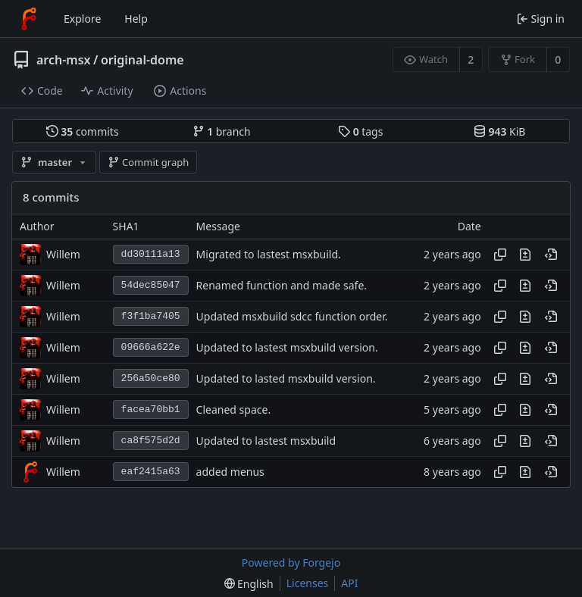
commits (82, 131)
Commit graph (148, 162)
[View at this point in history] (551, 254)
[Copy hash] (500, 254)
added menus (230, 471)
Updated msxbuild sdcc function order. (292, 316)
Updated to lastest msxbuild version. (287, 347)
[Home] (29, 19)
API (349, 583)
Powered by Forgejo (291, 562)
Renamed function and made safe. (281, 285)
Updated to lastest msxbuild (266, 440)
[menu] (249, 584)
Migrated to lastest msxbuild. (268, 254)
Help (136, 18)
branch (221, 131)
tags (360, 131)
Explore (82, 18)
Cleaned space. (233, 409)
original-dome (142, 59)
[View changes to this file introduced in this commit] (525, 254)
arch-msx (63, 59)
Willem (63, 254)
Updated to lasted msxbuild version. (286, 378)
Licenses (307, 583)
